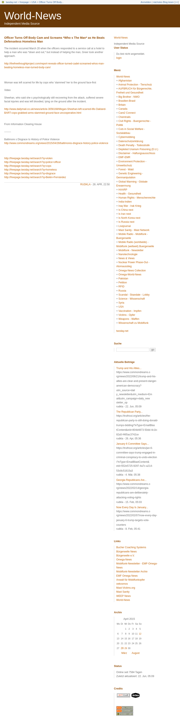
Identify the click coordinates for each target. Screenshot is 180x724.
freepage (24, 2)
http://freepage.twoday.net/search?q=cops (27, 165)
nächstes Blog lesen (163, 2)
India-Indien (125, 201)
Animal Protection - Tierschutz (135, 84)
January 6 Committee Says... (132, 443)
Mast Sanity (123, 591)
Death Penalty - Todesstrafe (134, 145)
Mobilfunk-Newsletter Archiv (132, 571)
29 (126, 648)
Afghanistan (125, 80)
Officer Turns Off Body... (51, 2)
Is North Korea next (129, 217)
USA (33, 2)
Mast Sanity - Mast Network (133, 230)
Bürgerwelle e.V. (125, 555)
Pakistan (123, 278)
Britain (122, 104)
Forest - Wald (126, 169)
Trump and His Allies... (129, 368)
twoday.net (11, 2)
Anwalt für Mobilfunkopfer (130, 579)
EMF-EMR (124, 157)
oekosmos (122, 583)
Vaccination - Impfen (129, 310)
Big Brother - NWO (128, 96)
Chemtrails (124, 117)
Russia (122, 290)
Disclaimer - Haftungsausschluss (136, 153)
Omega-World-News (129, 274)
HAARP (122, 189)
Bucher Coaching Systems (131, 547)
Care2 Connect (126, 112)
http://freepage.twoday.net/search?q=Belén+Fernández (35, 177)
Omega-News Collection (132, 270)
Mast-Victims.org (125, 587)
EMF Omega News (127, 575)
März (124, 653)
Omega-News (124, 559)
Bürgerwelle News (126, 551)
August (135, 653)
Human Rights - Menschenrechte (136, 197)
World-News (32, 16)
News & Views (126, 258)
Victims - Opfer (126, 314)
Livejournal (124, 226)
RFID (121, 286)
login (119, 57)
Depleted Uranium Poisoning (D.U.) (138, 149)
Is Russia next (126, 221)
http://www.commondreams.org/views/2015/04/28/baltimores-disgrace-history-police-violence (56, 143)
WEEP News (123, 596)
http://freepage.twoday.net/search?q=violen (28, 158)
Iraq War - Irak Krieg (129, 205)
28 (122, 648)
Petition (122, 282)
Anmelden (146, 2)
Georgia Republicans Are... (131, 480)
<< (176, 2)
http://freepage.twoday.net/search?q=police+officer (32, 162)
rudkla (85, 184)
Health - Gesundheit (129, 193)
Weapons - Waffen (128, 318)
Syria (121, 302)
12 (140, 633)
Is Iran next (124, 213)
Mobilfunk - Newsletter (130, 250)
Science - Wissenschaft (131, 298)
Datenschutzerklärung (130, 141)
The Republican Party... (129, 411)
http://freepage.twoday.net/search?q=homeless (30, 169)
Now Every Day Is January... (132, 507)
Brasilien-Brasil (126, 100)
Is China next (125, 209)
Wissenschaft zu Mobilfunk (133, 322)
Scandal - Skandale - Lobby (133, 294)
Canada (122, 108)
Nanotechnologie (127, 254)
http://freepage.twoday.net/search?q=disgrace (29, 173)
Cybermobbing (126, 137)
